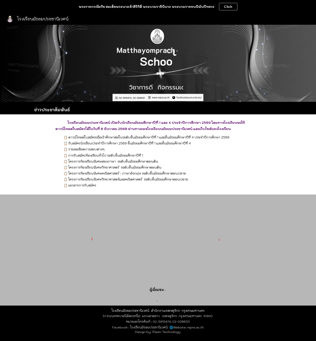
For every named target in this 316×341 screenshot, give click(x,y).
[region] (158, 6)
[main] (158, 108)
